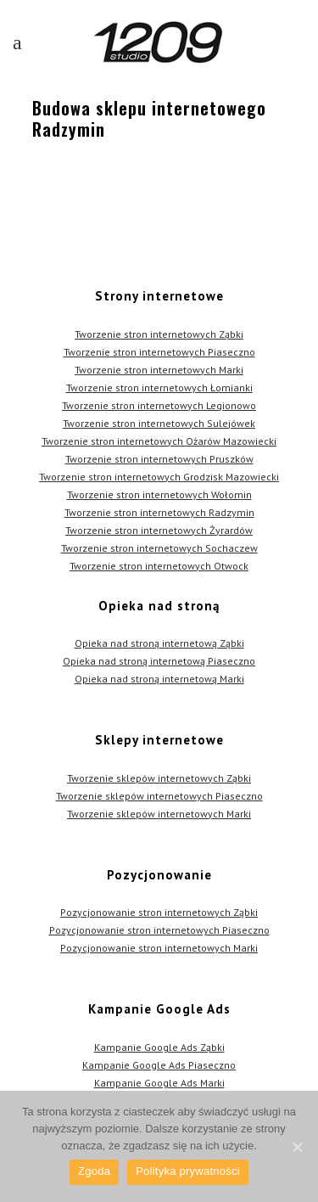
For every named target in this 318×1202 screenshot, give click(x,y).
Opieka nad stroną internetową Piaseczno (159, 660)
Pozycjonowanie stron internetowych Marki (159, 947)
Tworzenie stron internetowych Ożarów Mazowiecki (159, 441)
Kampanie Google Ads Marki (159, 1082)
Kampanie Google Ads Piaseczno (159, 1065)
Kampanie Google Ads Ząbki (159, 1047)
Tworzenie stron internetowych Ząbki (159, 334)
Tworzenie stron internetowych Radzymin (159, 512)
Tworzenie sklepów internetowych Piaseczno (159, 795)
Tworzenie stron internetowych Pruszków (159, 458)
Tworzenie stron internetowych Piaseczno (159, 351)
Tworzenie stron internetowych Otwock (159, 565)
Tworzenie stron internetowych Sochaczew (159, 548)
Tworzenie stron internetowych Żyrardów (159, 530)
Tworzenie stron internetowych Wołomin (159, 494)
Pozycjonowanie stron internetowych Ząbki (159, 912)
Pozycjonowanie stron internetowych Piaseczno (159, 930)
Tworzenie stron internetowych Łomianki (159, 387)
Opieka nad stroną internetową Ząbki (159, 643)
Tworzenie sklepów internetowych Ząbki (159, 778)
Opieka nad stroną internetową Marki (159, 678)
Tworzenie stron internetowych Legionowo (159, 405)
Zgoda (94, 1171)
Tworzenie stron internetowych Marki (159, 369)
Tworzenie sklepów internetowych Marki (159, 813)
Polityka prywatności (188, 1171)
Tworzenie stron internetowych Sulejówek (159, 423)
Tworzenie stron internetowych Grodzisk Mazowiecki (159, 476)
